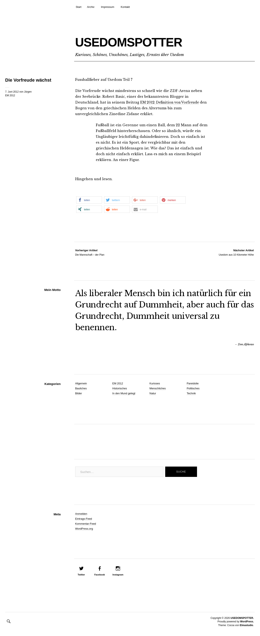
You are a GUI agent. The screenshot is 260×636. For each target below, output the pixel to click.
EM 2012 (10, 95)
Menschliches (158, 388)
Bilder (78, 393)
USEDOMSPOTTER (149, 40)
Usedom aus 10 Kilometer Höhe (236, 252)
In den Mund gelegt (123, 393)
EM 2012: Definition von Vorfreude (171, 102)
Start (78, 6)
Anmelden (81, 513)
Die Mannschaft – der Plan (89, 252)
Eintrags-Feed (83, 518)
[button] (89, 200)
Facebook (99, 574)
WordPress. (247, 621)
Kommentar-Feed (85, 523)
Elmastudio (246, 625)
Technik (191, 393)
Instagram (118, 574)
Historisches (119, 388)
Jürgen (28, 91)
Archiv (90, 6)
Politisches (193, 388)
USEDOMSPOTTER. (242, 618)
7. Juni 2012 (12, 91)
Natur (153, 393)
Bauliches (81, 388)
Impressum (107, 6)
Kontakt (125, 6)
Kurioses (155, 383)
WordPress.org (84, 528)
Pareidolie (193, 383)
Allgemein (81, 383)
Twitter (81, 574)
